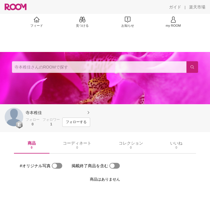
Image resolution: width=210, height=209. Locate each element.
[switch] (57, 166)
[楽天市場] (197, 7)
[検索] (192, 67)
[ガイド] (175, 7)
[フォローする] (76, 122)
